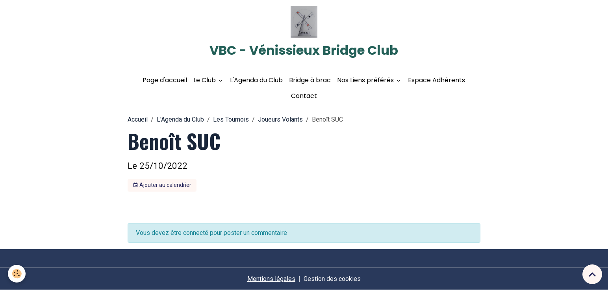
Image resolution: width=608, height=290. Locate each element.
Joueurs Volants (280, 119)
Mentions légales (271, 279)
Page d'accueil (165, 80)
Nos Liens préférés (366, 80)
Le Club (205, 80)
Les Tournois (231, 119)
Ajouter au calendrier (162, 185)
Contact (304, 95)
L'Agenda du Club (256, 80)
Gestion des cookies (332, 279)
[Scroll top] (592, 274)
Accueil (138, 119)
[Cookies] (17, 274)
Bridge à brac (310, 80)
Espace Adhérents (436, 80)
